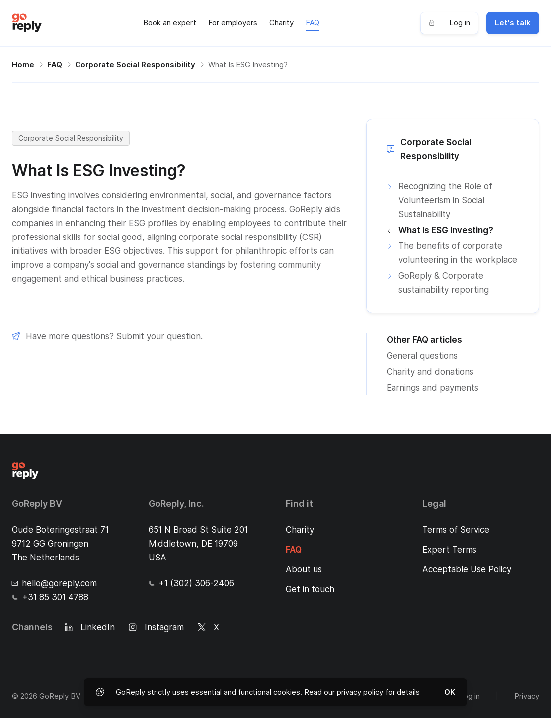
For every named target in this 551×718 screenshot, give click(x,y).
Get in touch (310, 589)
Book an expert (169, 22)
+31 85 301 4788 (50, 597)
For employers (232, 22)
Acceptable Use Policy (466, 569)
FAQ (312, 22)
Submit (130, 336)
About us (304, 569)
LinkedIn (90, 627)
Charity (281, 22)
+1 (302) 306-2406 (191, 583)
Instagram (156, 627)
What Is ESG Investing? (248, 64)
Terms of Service (455, 530)
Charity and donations (430, 372)
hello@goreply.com (54, 583)
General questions (422, 356)
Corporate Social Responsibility (135, 64)
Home (23, 64)
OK (449, 692)
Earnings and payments (432, 388)
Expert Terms (449, 550)
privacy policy (360, 692)
